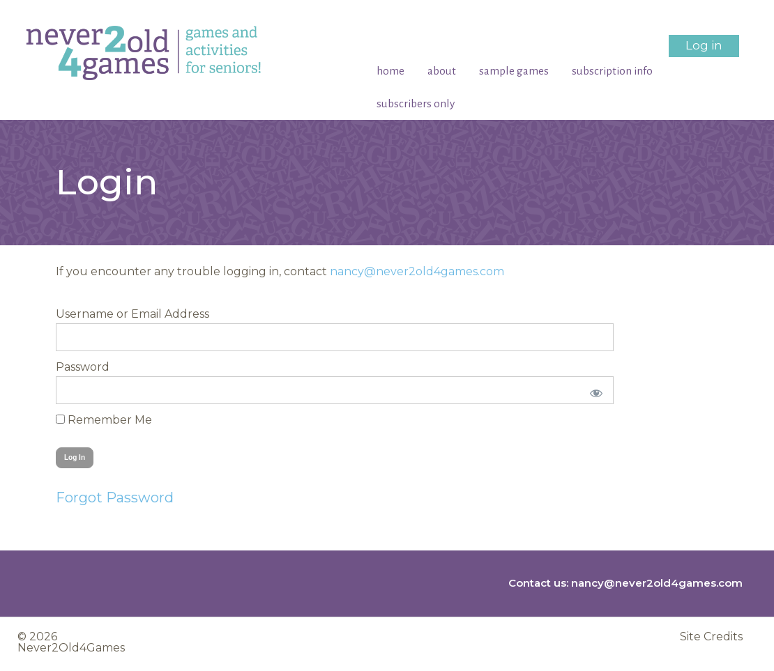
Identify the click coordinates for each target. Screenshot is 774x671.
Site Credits (711, 636)
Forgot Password (115, 497)
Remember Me (104, 419)
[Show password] (594, 390)
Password (82, 366)
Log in (703, 45)
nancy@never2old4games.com (417, 271)
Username (85, 314)
